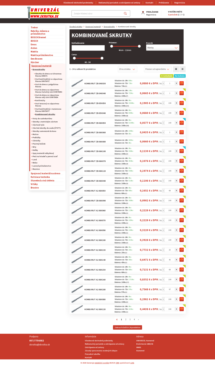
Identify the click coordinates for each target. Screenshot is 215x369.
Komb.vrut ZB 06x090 (95, 200)
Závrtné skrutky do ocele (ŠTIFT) (47, 128)
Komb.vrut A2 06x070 (94, 220)
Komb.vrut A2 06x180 (94, 289)
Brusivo (35, 187)
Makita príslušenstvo (42, 55)
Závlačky (36, 141)
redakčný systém (102, 363)
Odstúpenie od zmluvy (94, 347)
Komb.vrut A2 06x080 (94, 299)
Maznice (36, 169)
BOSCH (34, 40)
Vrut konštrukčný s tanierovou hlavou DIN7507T (48, 110)
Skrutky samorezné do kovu (44, 131)
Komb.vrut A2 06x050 (94, 190)
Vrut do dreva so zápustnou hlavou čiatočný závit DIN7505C (48, 91)
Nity (34, 147)
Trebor (34, 27)
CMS (117, 363)
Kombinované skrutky (45, 114)
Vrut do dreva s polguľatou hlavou (46, 85)
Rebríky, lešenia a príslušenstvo (40, 32)
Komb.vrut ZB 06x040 (95, 180)
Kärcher (35, 62)
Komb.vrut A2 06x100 (94, 240)
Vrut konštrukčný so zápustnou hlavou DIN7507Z (48, 80)
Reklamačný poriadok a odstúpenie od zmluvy (119, 2)
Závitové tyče (38, 125)
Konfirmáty (40, 100)
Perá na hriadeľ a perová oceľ (45, 156)
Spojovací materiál (41, 65)
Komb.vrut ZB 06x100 (95, 151)
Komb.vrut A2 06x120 (94, 309)
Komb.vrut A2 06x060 (94, 210)
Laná (35, 159)
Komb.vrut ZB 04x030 (95, 83)
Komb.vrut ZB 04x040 (95, 93)
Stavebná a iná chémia (42, 180)
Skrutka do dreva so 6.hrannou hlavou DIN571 (48, 75)
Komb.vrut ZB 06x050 (95, 123)
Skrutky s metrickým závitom (45, 122)
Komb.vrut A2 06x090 (94, 230)
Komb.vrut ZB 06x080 (95, 141)
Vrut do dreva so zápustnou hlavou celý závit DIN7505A (47, 96)
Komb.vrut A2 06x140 (94, 259)
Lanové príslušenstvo (42, 166)
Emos (33, 44)
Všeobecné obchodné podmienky (78, 2)
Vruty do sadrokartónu (42, 118)
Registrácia (179, 2)
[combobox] (162, 47)
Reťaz (35, 163)
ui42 (132, 363)
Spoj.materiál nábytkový (43, 153)
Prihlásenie (164, 2)
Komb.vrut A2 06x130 (94, 250)
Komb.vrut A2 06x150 (94, 269)
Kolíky (35, 150)
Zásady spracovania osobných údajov (101, 350)
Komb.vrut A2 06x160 (94, 279)
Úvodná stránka (76, 26)
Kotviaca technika (40, 176)
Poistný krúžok (39, 144)
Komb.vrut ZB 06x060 (95, 132)
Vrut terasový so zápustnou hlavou (47, 104)
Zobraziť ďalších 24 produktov (127, 327)
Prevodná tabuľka (92, 354)
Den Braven (37, 58)
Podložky (36, 137)
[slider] (111, 46)
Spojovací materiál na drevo (45, 173)
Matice (35, 134)
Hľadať (127, 13)
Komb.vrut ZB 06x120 (95, 171)
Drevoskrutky (39, 69)
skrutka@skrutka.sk (39, 344)
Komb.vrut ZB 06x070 (95, 161)
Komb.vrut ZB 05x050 (95, 103)
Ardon (34, 48)
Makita (34, 51)
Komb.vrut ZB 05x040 (95, 113)
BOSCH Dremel (38, 37)
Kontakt (149, 2)
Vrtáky (34, 184)
